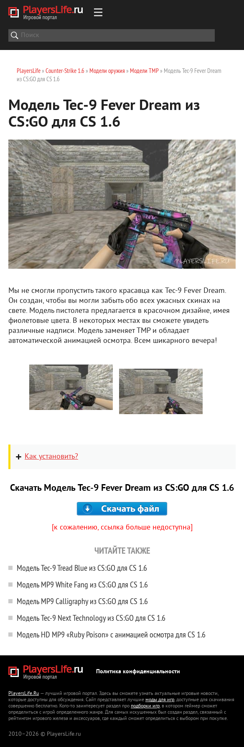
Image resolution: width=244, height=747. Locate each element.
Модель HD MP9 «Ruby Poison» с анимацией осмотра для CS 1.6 (111, 634)
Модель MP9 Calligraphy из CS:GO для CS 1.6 (82, 601)
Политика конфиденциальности (138, 671)
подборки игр (145, 706)
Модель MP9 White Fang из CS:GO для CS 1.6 (82, 584)
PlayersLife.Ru (23, 694)
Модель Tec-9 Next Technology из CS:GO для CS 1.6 (91, 617)
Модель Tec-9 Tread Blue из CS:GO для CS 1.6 (82, 567)
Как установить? (51, 457)
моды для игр (159, 700)
